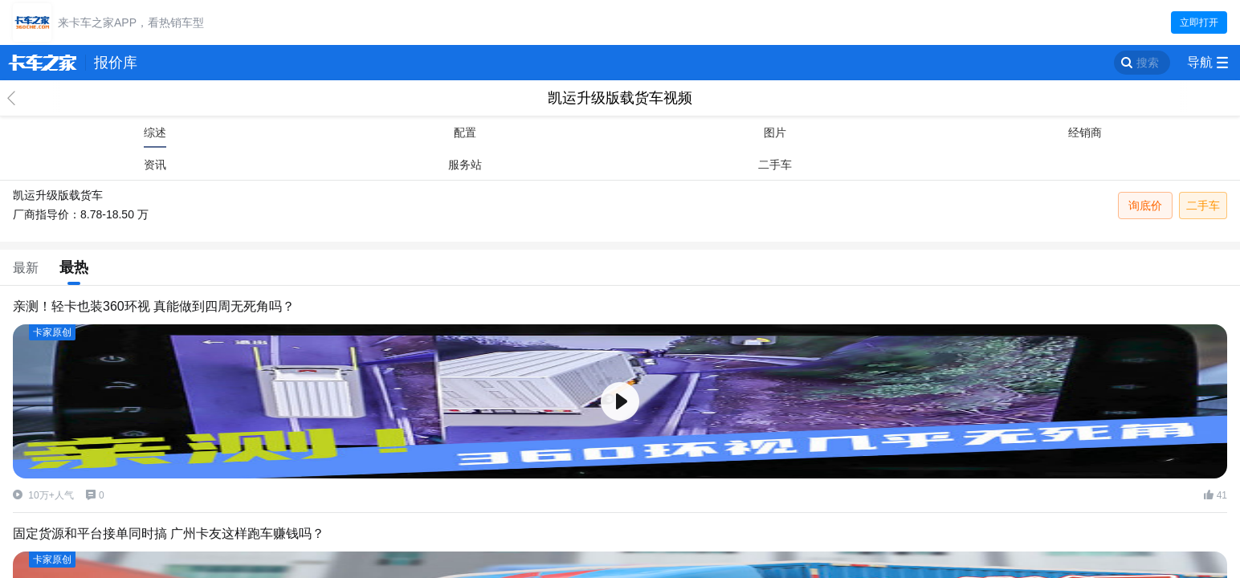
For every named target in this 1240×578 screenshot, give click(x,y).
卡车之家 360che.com (42, 63)
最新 (26, 268)
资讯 (155, 164)
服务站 (465, 164)
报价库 (115, 63)
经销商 (1085, 132)
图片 (775, 132)
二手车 (775, 164)
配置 (465, 132)
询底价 (1145, 205)
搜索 (1147, 62)
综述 (155, 132)
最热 (73, 267)
